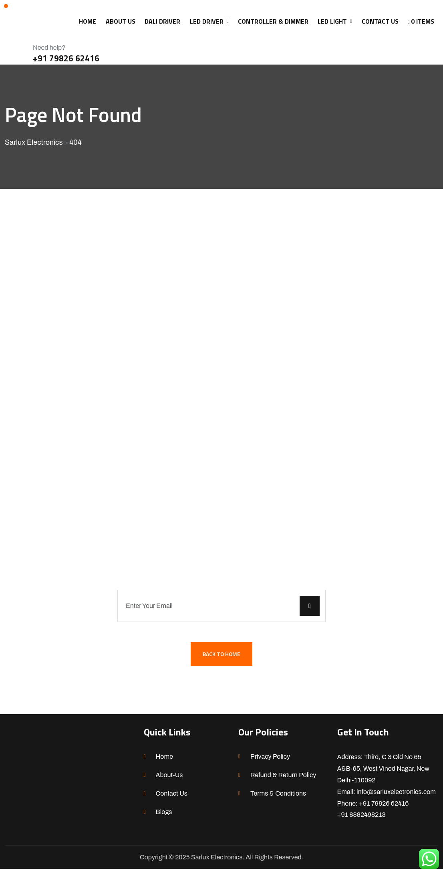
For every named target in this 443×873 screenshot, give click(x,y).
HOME (87, 21)
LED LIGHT (332, 21)
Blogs (164, 815)
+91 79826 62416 (66, 58)
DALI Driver (162, 21)
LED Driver (207, 21)
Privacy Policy (270, 760)
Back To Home (221, 657)
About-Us (169, 779)
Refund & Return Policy (283, 779)
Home (164, 760)
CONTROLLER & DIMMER (273, 21)
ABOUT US (120, 21)
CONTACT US (380, 21)
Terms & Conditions (278, 797)
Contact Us (172, 797)
